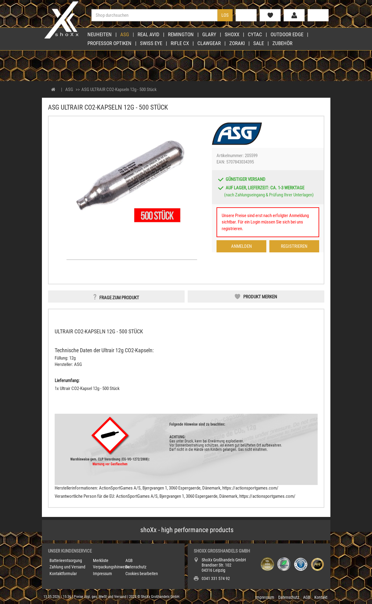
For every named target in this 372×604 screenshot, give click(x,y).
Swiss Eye (151, 43)
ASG (124, 34)
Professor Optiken (109, 43)
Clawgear (209, 43)
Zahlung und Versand (67, 566)
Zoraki (237, 43)
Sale (258, 43)
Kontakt (320, 597)
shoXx (232, 34)
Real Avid (148, 34)
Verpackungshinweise (111, 566)
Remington (181, 34)
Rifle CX (180, 43)
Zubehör (282, 43)
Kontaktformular (63, 573)
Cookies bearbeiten (141, 573)
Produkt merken (260, 297)
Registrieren (294, 246)
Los (225, 15)
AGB (129, 560)
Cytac (255, 34)
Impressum (102, 573)
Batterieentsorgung (65, 560)
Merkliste (100, 560)
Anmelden (241, 246)
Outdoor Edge (287, 34)
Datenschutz (135, 566)
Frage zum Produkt (119, 297)
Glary (209, 34)
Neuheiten (99, 34)
